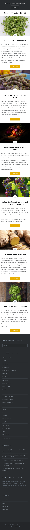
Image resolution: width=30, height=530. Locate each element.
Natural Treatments (7, 402)
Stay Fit (4, 422)
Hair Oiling (5, 380)
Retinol (4, 409)
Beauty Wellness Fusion (15, 3)
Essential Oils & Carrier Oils (9, 370)
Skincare (4, 415)
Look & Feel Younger (7, 399)
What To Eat (5, 434)
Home (4, 503)
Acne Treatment (6, 357)
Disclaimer (5, 509)
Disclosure (5, 506)
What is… (4, 431)
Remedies (4, 405)
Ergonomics (5, 367)
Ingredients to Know (7, 396)
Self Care (4, 412)
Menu (15, 7)
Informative (5, 393)
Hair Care (4, 373)
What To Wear (6, 438)
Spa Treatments (6, 418)
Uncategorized (6, 428)
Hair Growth (5, 377)
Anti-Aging (5, 360)
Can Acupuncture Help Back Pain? (15, 460)
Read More (15, 66)
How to (4, 389)
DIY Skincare (5, 364)
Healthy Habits (6, 386)
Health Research (6, 383)
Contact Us (5, 500)
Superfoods (5, 425)
